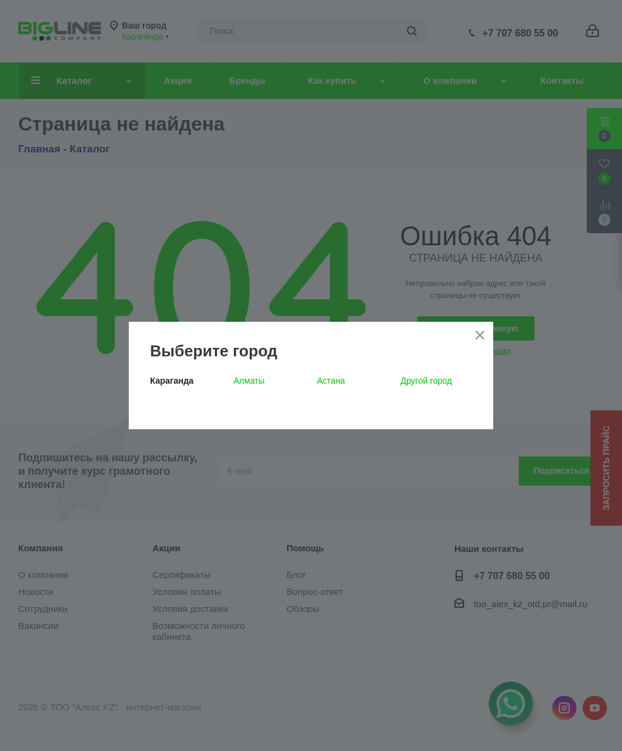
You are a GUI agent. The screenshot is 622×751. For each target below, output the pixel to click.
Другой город (426, 381)
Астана (331, 381)
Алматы (249, 381)
